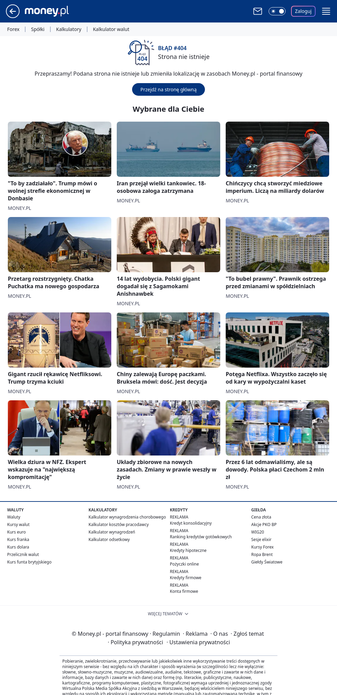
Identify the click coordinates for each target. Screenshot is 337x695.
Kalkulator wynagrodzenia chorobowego (127, 517)
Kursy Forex (262, 547)
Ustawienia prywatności (198, 642)
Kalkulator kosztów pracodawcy (119, 524)
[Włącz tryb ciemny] (277, 11)
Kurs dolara (18, 547)
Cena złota (261, 517)
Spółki (37, 29)
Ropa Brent (262, 554)
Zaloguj (303, 11)
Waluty (13, 517)
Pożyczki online (184, 564)
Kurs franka (18, 539)
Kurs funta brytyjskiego (29, 562)
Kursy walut (18, 524)
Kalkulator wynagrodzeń (112, 532)
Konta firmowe (184, 591)
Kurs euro (16, 532)
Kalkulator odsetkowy (109, 539)
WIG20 (257, 532)
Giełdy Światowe (267, 562)
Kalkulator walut (111, 29)
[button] (326, 11)
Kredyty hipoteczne (188, 550)
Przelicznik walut (23, 554)
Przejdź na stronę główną (168, 89)
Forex (13, 29)
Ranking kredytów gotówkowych (201, 537)
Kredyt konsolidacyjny (191, 523)
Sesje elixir (261, 539)
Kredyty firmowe (186, 578)
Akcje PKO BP (264, 524)
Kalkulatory (68, 29)
